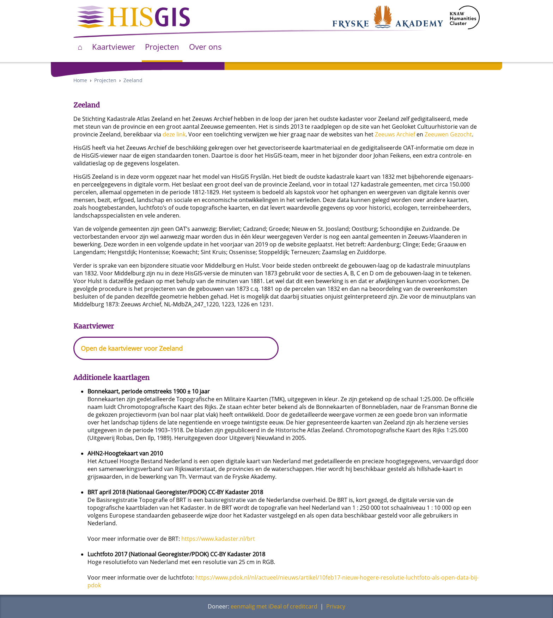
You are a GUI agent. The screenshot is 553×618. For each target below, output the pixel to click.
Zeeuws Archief (395, 134)
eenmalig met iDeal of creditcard (274, 606)
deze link (174, 134)
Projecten (162, 46)
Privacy (335, 606)
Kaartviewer (113, 46)
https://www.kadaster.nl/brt (218, 539)
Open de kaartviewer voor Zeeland (132, 348)
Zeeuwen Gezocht (448, 134)
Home (80, 80)
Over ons (205, 46)
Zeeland (132, 80)
